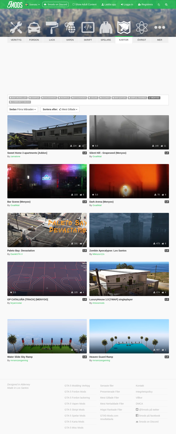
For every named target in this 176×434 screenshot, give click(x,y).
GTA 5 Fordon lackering (77, 397)
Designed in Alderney (18, 384)
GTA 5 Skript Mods (75, 409)
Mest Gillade (60, 109)
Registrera (145, 4)
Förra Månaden (22, 109)
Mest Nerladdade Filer (112, 403)
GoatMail (97, 156)
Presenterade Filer (110, 391)
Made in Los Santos (18, 388)
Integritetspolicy (144, 391)
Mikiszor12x (98, 254)
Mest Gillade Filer (109, 397)
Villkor (139, 397)
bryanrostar (16, 303)
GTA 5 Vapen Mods (75, 403)
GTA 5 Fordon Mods (75, 391)
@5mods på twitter (147, 409)
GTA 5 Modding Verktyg (77, 385)
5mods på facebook (148, 415)
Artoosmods (98, 303)
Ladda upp (109, 4)
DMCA (139, 403)
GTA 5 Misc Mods (74, 427)
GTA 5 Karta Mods (74, 421)
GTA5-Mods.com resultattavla (109, 417)
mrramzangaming (19, 360)
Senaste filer (107, 385)
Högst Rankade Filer (111, 409)
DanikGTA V (16, 254)
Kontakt (140, 385)
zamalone (15, 156)
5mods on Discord (147, 421)
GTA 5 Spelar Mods (75, 415)
